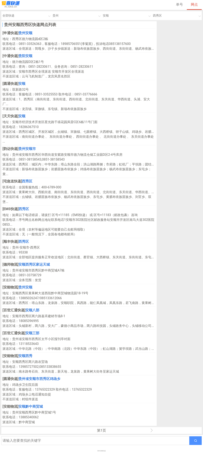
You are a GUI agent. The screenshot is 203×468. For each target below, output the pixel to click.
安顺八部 (32, 310)
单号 (179, 4)
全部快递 (8, 15)
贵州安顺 (25, 33)
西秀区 (157, 15)
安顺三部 (32, 333)
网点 (194, 4)
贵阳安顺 (25, 56)
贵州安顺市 (27, 149)
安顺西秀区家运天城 (34, 264)
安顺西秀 (25, 356)
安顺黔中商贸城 (30, 406)
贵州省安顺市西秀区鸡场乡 (39, 379)
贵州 (56, 15)
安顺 (106, 15)
